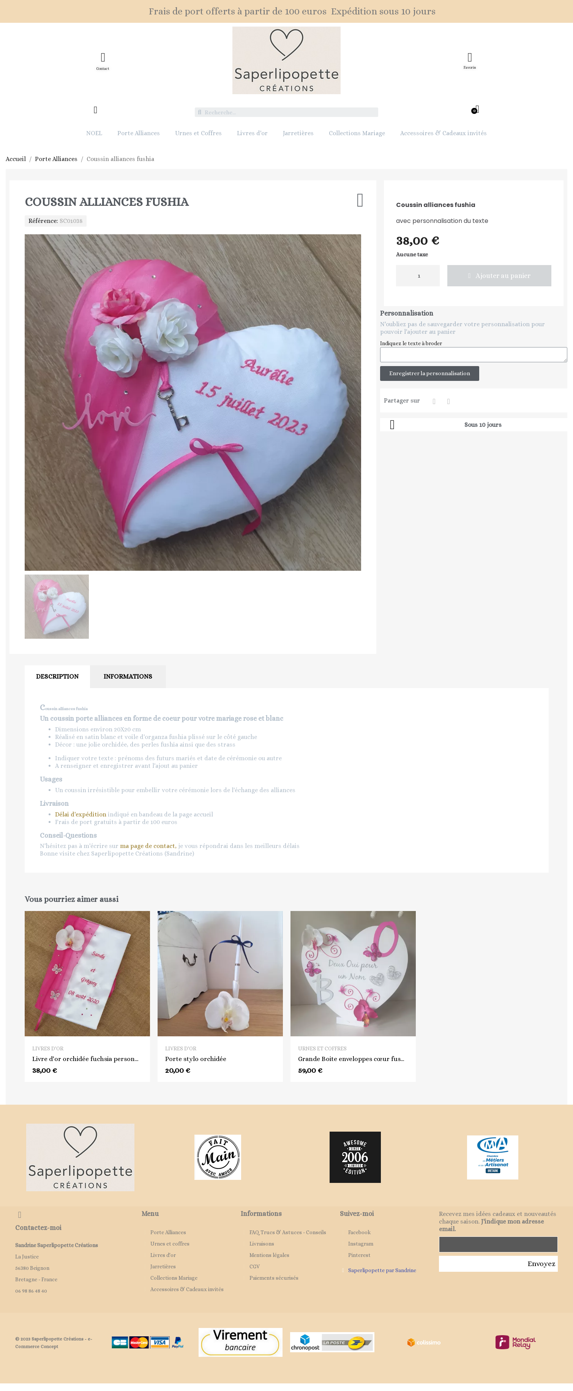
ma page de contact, (148, 845)
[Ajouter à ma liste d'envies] (360, 200)
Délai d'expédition (80, 814)
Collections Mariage (357, 133)
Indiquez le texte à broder (411, 343)
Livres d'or (252, 133)
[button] (499, 275)
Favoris (470, 67)
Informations (128, 676)
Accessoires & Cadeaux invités (443, 133)
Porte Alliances (138, 133)
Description (57, 676)
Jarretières (298, 133)
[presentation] (496, 1294)
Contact (102, 68)
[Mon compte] (96, 110)
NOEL (94, 133)
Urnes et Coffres (198, 133)
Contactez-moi (38, 1228)
